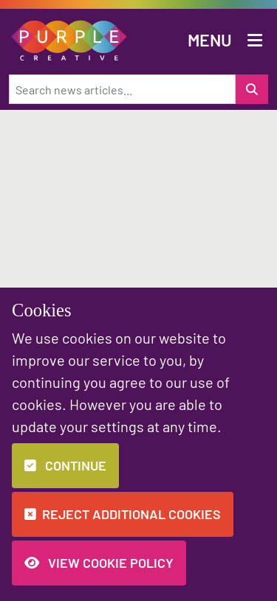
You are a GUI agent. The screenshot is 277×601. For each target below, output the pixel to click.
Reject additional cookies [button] (122, 514)
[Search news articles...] (122, 89)
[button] (69, 39)
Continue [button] (65, 465)
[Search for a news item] (252, 89)
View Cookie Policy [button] (99, 563)
